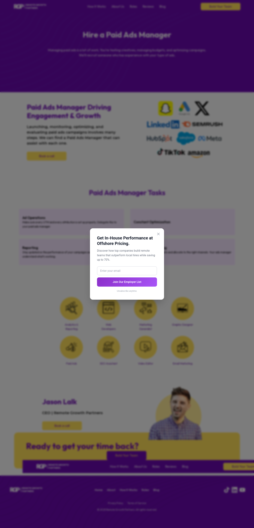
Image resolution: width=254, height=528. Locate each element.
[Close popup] (158, 234)
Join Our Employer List (127, 282)
